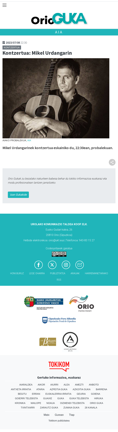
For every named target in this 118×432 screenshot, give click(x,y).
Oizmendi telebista (72, 403)
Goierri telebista (26, 398)
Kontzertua (12, 47)
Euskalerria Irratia (58, 394)
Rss (59, 279)
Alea (67, 384)
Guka (60, 398)
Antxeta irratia (21, 389)
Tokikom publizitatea (58, 420)
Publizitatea (57, 273)
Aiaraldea (26, 384)
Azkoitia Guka (82, 389)
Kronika (20, 403)
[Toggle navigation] (4, 5)
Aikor (41, 384)
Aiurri (54, 384)
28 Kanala (91, 407)
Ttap (71, 414)
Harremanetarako (96, 273)
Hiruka (98, 398)
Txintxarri (28, 407)
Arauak (75, 273)
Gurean (59, 414)
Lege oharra (37, 273)
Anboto (94, 384)
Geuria (81, 394)
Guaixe (47, 398)
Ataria (40, 389)
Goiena (95, 394)
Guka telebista (79, 398)
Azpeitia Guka (58, 389)
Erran (36, 394)
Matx (46, 414)
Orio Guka (96, 403)
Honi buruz (17, 273)
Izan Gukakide (18, 194)
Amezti (79, 384)
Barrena (101, 389)
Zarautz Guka (49, 407)
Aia (59, 32)
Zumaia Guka (71, 407)
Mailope (36, 403)
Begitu (22, 394)
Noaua (50, 403)
